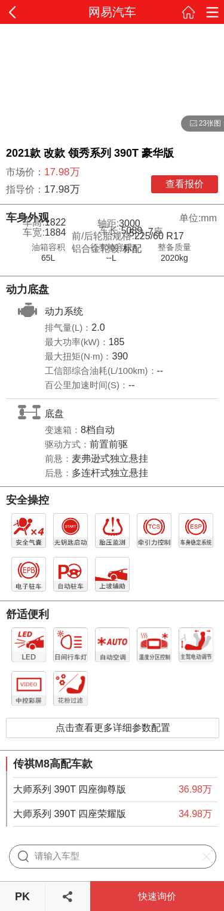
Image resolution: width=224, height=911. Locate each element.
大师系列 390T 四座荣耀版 (69, 814)
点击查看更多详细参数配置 (113, 728)
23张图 (201, 124)
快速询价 (157, 896)
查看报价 (184, 184)
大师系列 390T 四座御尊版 (69, 789)
